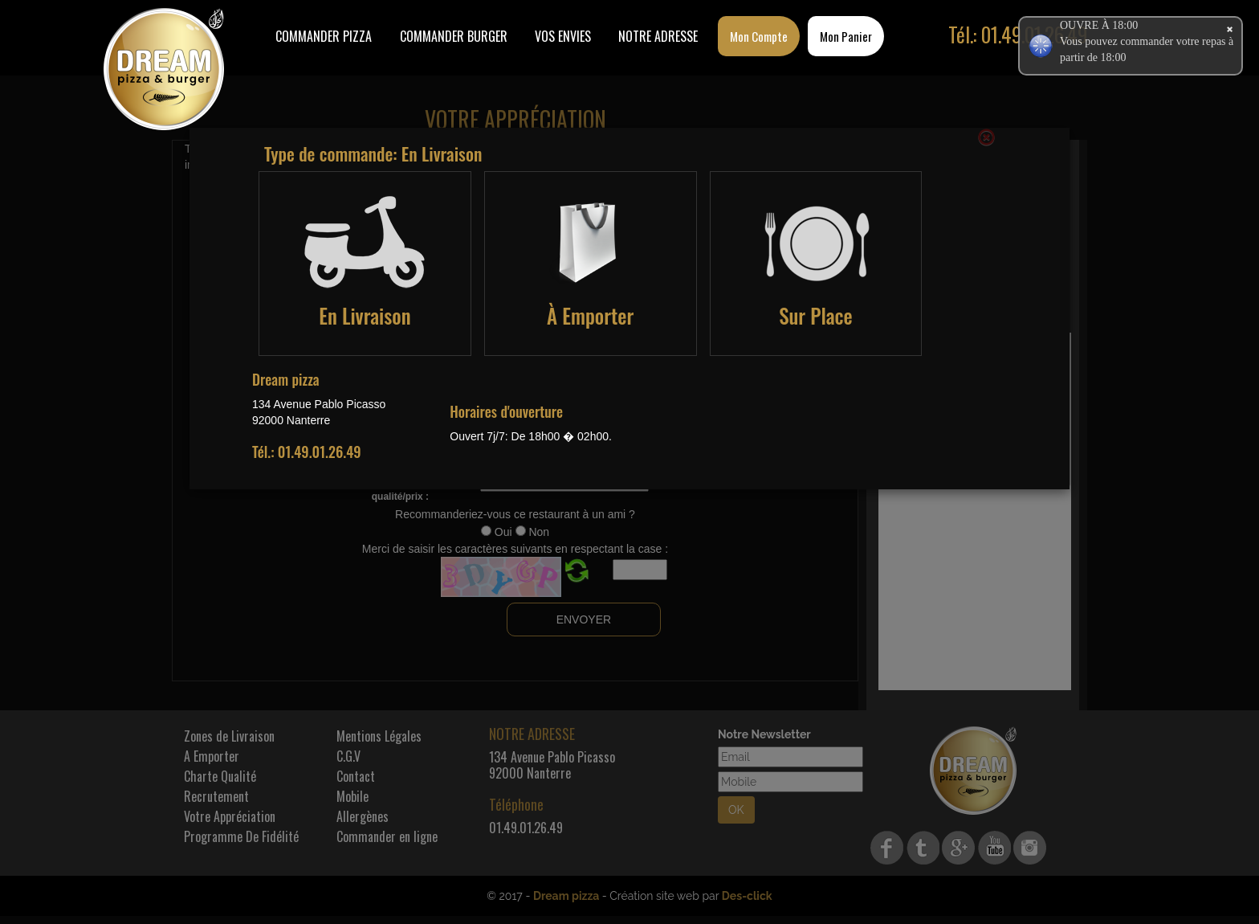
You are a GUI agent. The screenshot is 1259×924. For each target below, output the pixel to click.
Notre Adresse (658, 36)
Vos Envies (563, 36)
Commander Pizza (323, 36)
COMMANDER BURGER (453, 36)
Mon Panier (846, 36)
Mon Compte (759, 36)
